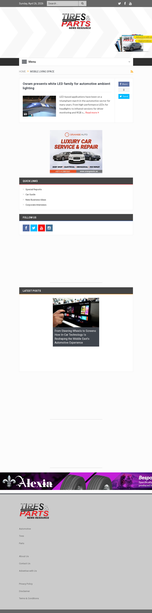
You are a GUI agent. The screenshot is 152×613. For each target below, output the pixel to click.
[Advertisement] (76, 261)
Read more (92, 112)
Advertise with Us (28, 549)
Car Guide (30, 194)
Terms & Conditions (29, 576)
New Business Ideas (36, 199)
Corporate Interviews (36, 205)
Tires (21, 514)
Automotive (25, 507)
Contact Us (24, 542)
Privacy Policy (26, 562)
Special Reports (34, 189)
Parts (21, 521)
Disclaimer (24, 569)
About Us (24, 534)
